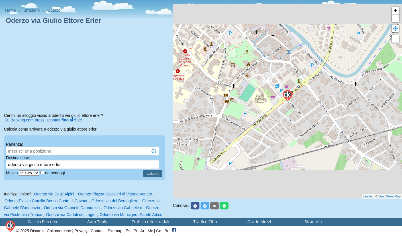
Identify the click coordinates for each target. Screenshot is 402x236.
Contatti (97, 231)
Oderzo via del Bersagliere (114, 201)
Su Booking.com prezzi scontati (43, 120)
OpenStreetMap (389, 196)
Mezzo (12, 173)
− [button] (395, 18)
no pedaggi (55, 173)
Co (158, 231)
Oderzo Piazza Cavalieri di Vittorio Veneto (115, 194)
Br (166, 231)
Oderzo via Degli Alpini (54, 194)
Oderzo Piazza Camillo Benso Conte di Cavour (46, 201)
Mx (150, 231)
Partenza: (14, 144)
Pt (135, 231)
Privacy (80, 231)
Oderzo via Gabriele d (122, 207)
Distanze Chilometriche (50, 231)
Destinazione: (18, 157)
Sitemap (115, 231)
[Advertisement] (86, 70)
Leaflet (368, 196)
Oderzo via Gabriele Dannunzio (71, 207)
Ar (142, 231)
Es (128, 231)
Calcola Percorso (43, 221)
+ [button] (395, 10)
